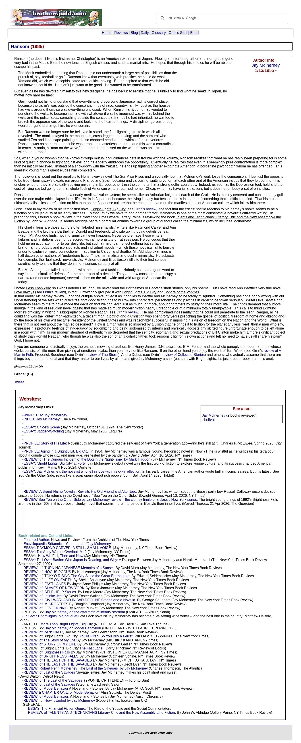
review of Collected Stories (183, 355)
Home (107, 33)
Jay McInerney (266, 65)
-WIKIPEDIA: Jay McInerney (44, 415)
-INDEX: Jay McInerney (41, 419)
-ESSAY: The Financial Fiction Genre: (56, 708)
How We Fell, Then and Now (60, 556)
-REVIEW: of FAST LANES (44, 584)
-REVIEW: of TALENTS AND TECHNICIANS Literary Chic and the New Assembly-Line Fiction (101, 712)
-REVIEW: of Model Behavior (45, 688)
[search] (221, 18)
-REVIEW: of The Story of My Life (48, 640)
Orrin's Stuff (178, 33)
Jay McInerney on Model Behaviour (73, 628)
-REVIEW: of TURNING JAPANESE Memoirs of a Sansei (68, 568)
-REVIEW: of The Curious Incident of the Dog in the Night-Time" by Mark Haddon (86, 459)
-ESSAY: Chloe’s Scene (41, 427)
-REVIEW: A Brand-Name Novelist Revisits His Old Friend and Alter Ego (79, 491)
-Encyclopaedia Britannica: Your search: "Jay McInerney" (67, 544)
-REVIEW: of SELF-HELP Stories (49, 592)
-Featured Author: (36, 540)
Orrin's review (145, 209)
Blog (134, 33)
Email (194, 33)
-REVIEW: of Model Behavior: (45, 696)
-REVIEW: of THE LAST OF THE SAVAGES (57, 660)
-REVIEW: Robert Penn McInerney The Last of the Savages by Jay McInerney (85, 668)
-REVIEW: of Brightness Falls (46, 652)
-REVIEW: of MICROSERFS (45, 604)
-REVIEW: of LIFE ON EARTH (47, 580)
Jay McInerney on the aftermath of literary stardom (85, 612)
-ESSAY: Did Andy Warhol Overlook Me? (54, 552)
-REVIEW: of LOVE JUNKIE (45, 608)
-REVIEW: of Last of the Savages (48, 672)
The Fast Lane (90, 648)
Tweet (19, 382)
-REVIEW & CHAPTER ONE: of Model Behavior (60, 692)
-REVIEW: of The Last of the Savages (52, 680)
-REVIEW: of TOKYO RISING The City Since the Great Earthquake (75, 576)
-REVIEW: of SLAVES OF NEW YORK (53, 588)
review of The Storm (102, 355)
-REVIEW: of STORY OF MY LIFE (49, 644)
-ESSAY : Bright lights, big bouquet (49, 616)
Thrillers (208, 419)
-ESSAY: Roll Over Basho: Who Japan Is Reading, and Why (69, 560)
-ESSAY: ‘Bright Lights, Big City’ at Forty (54, 463)
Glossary (159, 33)
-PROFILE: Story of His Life (44, 443)
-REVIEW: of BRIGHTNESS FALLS (50, 656)
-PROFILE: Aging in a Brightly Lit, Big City (55, 451)
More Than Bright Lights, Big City (66, 624)
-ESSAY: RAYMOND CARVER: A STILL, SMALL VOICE (66, 548)
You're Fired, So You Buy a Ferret (105, 636)
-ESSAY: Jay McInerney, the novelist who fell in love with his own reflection (81, 471)
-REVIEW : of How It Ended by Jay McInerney (58, 700)
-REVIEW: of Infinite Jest (42, 596)
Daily (145, 33)
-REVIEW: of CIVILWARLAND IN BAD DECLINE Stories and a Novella (78, 600)
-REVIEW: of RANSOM (40, 632)
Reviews (121, 33)
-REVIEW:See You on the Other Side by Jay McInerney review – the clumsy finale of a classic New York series (109, 499)
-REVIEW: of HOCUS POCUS (46, 572)
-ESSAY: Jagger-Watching (43, 431)
